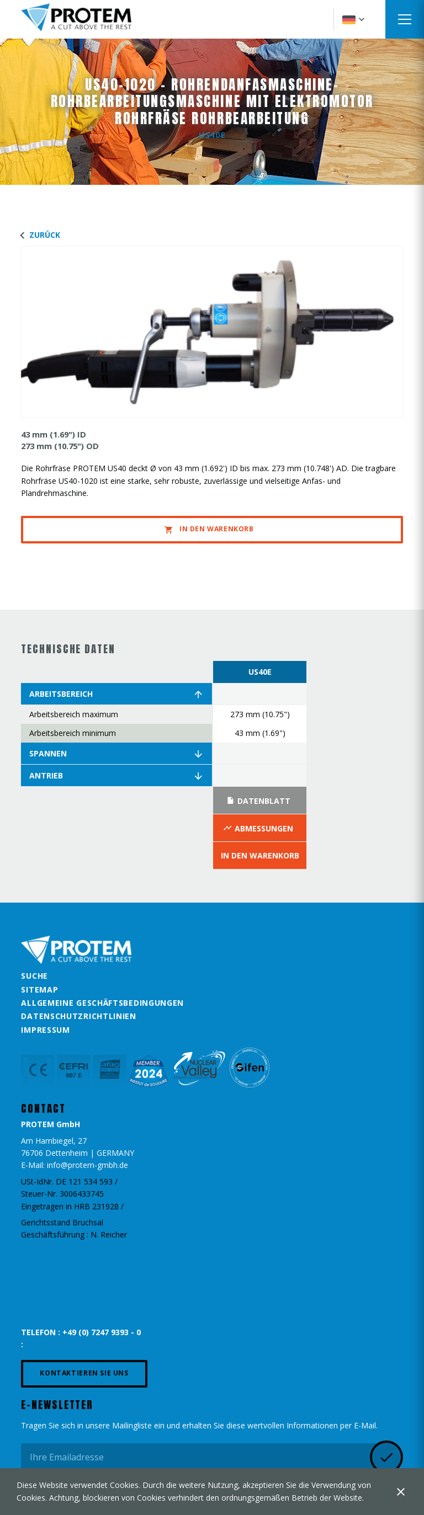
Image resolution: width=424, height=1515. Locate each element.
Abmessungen (258, 828)
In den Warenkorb (209, 529)
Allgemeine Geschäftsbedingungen (102, 1002)
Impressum (45, 1030)
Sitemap (39, 989)
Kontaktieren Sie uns (84, 1373)
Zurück (37, 235)
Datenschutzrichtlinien (78, 1016)
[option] (259, 765)
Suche (34, 975)
